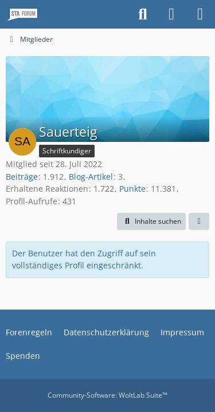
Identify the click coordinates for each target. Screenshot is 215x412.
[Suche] (142, 14)
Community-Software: (107, 395)
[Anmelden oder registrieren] (171, 14)
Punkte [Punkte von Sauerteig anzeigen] (132, 188)
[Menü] (200, 14)
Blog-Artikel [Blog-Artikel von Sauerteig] (91, 176)
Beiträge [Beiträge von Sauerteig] (22, 176)
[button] (151, 221)
